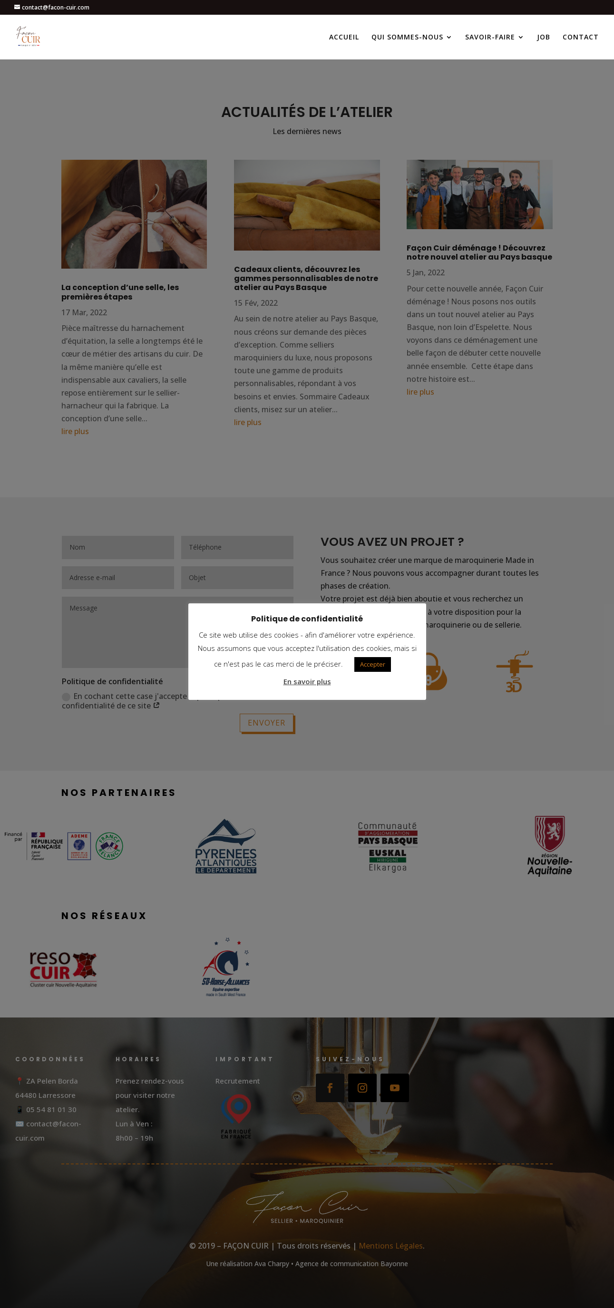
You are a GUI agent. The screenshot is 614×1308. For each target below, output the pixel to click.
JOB (543, 37)
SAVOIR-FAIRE (490, 37)
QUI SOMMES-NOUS (407, 37)
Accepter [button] (372, 664)
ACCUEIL (344, 37)
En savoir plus (307, 681)
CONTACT (581, 37)
